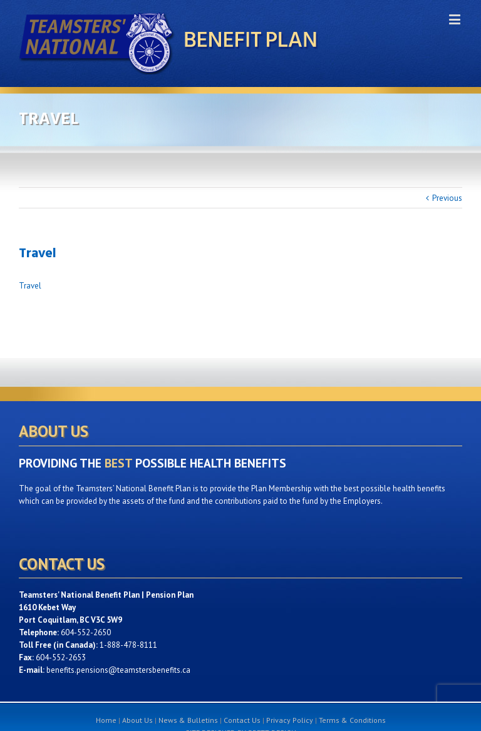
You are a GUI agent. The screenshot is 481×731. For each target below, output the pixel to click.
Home (106, 720)
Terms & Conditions (352, 720)
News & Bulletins (188, 720)
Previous (447, 198)
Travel (30, 285)
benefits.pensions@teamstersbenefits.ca (118, 670)
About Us (137, 720)
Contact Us (242, 720)
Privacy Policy (289, 720)
